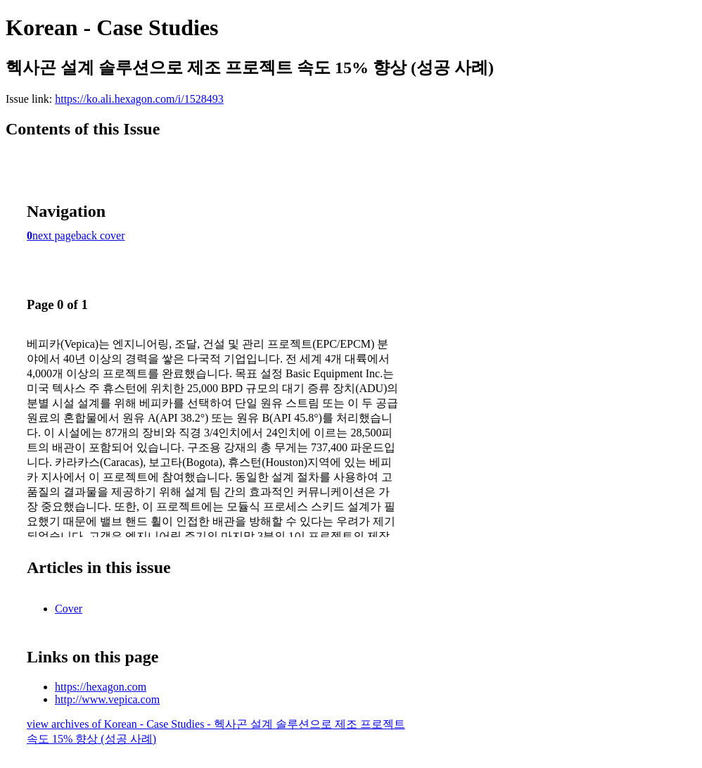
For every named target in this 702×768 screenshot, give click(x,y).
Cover (68, 609)
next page (54, 235)
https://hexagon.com (100, 687)
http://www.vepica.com (107, 699)
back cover (100, 235)
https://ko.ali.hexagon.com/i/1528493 (139, 99)
